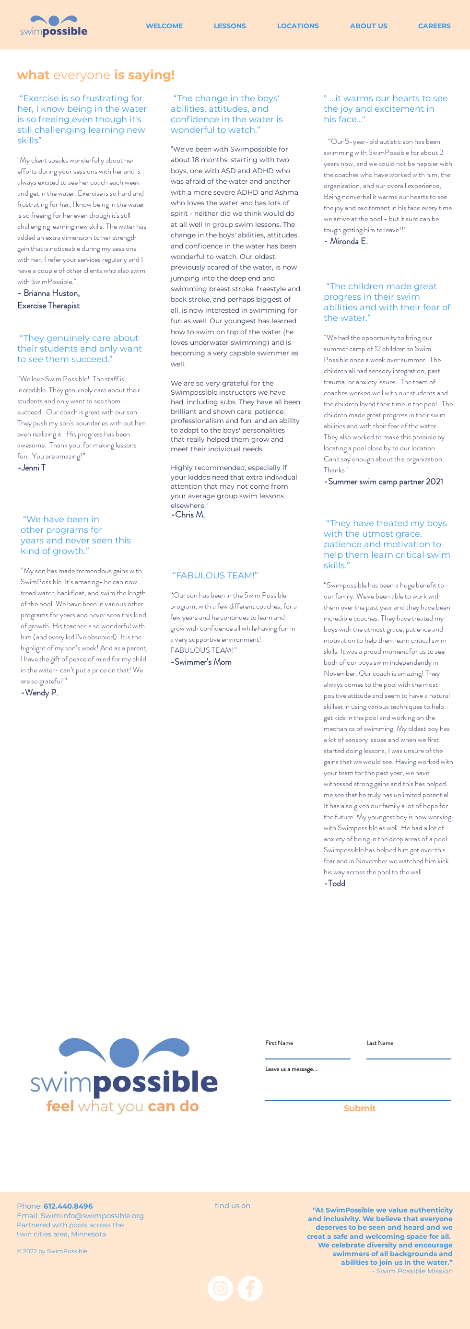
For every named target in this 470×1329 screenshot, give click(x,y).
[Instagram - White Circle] (220, 1288)
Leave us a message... (291, 1069)
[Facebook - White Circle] (250, 1288)
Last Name (379, 1043)
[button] (360, 26)
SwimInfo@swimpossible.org (92, 1215)
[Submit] (359, 1109)
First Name (279, 1043)
